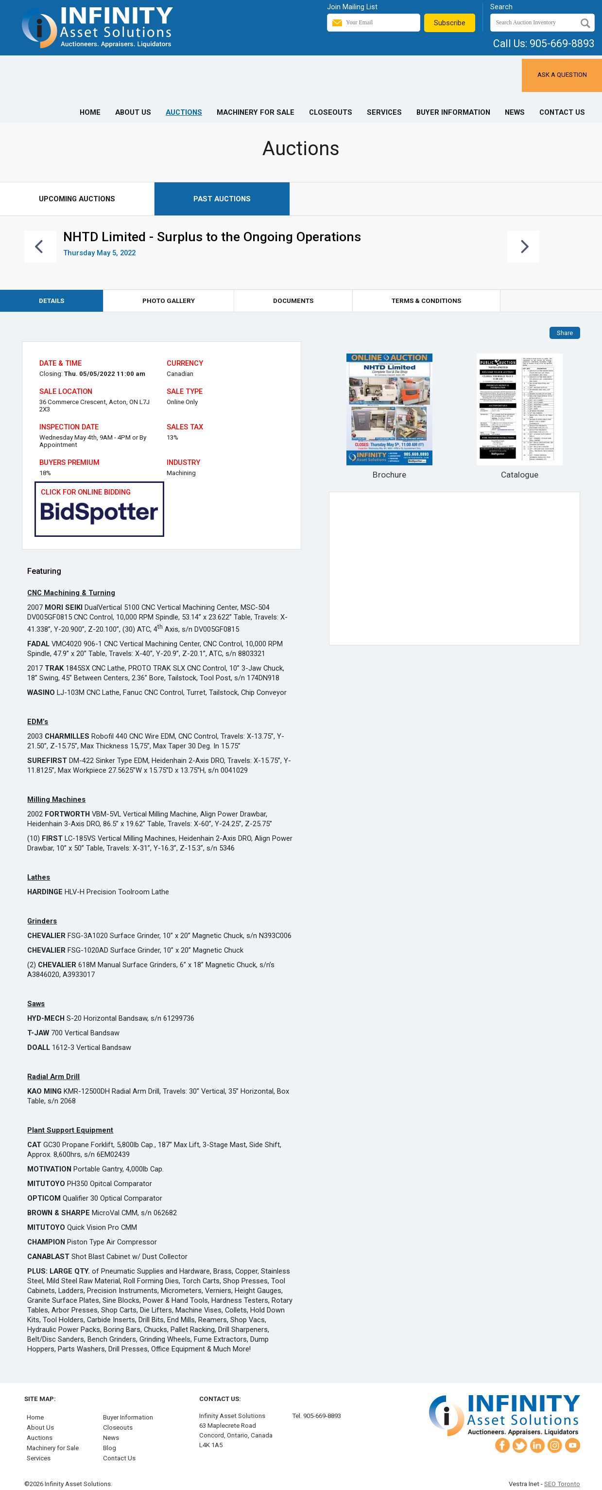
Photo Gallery (168, 300)
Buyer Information (453, 112)
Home (90, 112)
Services (384, 112)
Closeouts (330, 112)
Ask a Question (562, 74)
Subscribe (449, 22)
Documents (293, 300)
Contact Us (562, 112)
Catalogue (519, 416)
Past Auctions (222, 199)
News (515, 112)
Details (51, 300)
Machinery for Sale (255, 112)
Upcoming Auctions (77, 199)
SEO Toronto (562, 1484)
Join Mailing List (352, 6)
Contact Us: (220, 1398)
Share (565, 333)
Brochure (389, 416)
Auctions (184, 112)
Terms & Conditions (426, 300)
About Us (133, 112)
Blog (109, 1448)
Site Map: (40, 1398)
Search (501, 6)
